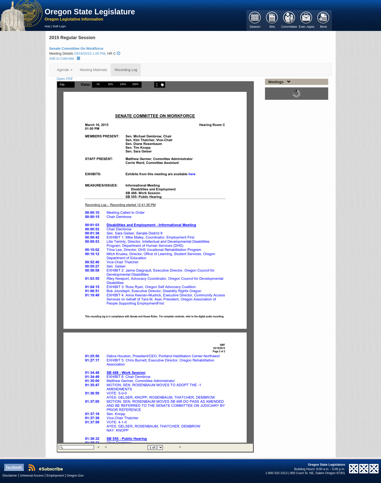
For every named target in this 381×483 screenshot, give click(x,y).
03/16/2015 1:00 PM (89, 53)
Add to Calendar (64, 58)
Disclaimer (9, 475)
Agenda (64, 70)
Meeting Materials (93, 70)
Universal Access (32, 475)
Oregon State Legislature (90, 11)
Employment (55, 475)
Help (47, 26)
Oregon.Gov (75, 475)
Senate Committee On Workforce (76, 49)
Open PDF (65, 79)
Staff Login (59, 26)
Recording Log (126, 70)
